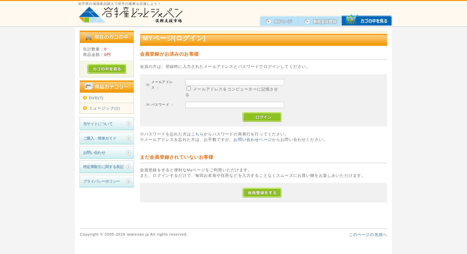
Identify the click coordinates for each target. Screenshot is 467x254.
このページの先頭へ (368, 234)
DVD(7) (96, 98)
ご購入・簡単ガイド (99, 138)
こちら (197, 134)
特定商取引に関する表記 (103, 166)
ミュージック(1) (104, 108)
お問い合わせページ (253, 139)
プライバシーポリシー (101, 181)
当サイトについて (98, 124)
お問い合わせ (94, 152)
